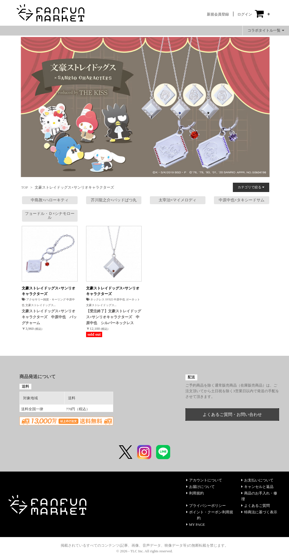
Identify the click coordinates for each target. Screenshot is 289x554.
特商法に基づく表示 (259, 512)
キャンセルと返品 (257, 487)
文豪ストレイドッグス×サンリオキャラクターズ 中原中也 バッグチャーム (49, 317)
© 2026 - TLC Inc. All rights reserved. (144, 551)
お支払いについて (257, 480)
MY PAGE (195, 524)
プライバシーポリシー (206, 505)
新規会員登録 (218, 14)
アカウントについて (204, 480)
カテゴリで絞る (251, 187)
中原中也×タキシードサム (241, 200)
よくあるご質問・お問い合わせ (232, 414)
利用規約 (195, 493)
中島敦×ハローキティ (50, 200)
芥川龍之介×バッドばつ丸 (114, 200)
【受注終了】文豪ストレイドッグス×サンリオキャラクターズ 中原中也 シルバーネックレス (113, 317)
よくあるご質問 (255, 505)
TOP (24, 187)
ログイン (244, 14)
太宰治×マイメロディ (177, 200)
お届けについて (200, 487)
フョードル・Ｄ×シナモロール (50, 215)
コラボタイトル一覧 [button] (266, 30)
